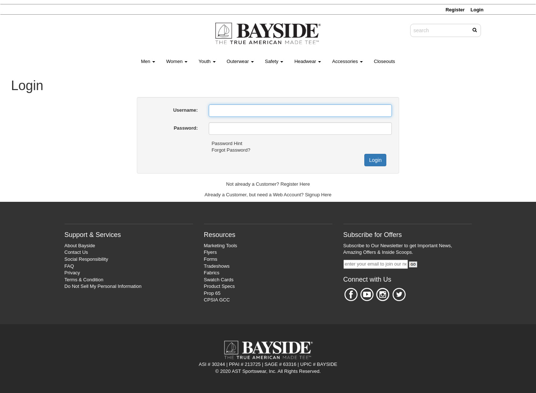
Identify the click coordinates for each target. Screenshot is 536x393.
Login (375, 160)
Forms (211, 259)
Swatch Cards (219, 279)
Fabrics (212, 272)
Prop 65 (212, 293)
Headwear (307, 61)
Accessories (347, 61)
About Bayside (80, 245)
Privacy (72, 272)
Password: (186, 128)
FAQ (69, 266)
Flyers (210, 252)
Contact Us (76, 252)
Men (148, 61)
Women (176, 61)
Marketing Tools (220, 245)
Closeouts (384, 61)
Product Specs (219, 286)
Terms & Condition (84, 279)
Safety (274, 61)
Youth (206, 61)
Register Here (295, 184)
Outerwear (240, 61)
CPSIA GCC (217, 300)
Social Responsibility (86, 259)
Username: (185, 110)
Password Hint (227, 143)
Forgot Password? (231, 150)
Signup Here (318, 194)
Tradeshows (217, 266)
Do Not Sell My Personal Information (103, 286)
